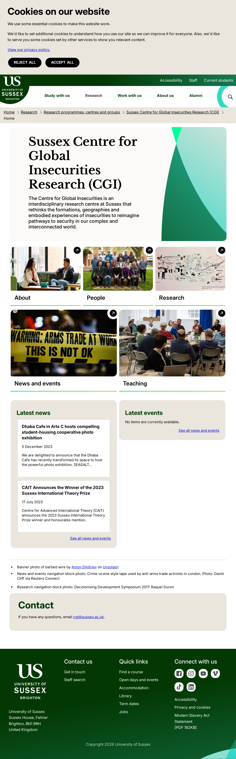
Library (125, 695)
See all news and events (90, 538)
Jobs (123, 711)
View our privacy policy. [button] (29, 49)
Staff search (74, 679)
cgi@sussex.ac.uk (88, 617)
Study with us (57, 95)
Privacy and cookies (192, 707)
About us (165, 95)
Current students (218, 80)
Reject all (25, 62)
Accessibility (171, 80)
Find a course (131, 671)
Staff (193, 80)
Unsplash (110, 567)
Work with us (130, 95)
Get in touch (74, 671)
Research (93, 95)
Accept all (62, 62)
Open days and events (138, 679)
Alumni (195, 95)
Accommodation (134, 687)
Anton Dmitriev (84, 567)
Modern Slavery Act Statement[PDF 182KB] (192, 721)
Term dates (129, 703)
